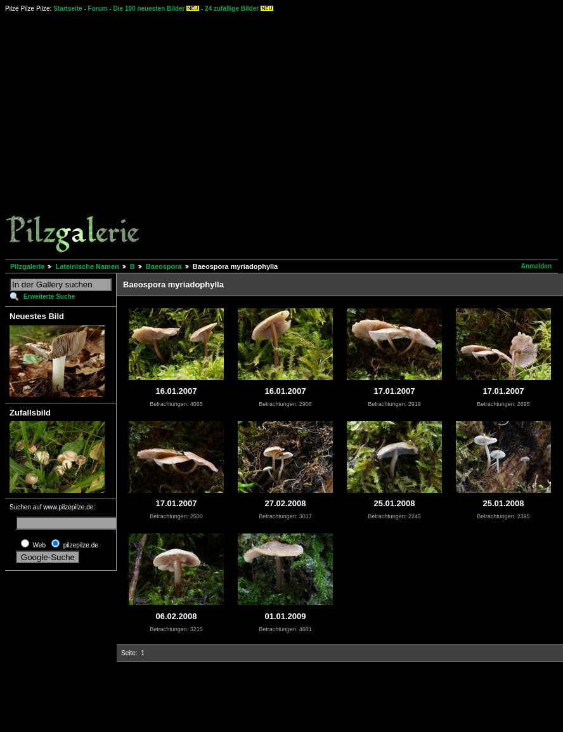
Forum (98, 8)
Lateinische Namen (87, 266)
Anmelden (536, 266)
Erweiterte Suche (49, 296)
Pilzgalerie (27, 266)
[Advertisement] (119, 135)
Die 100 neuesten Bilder (149, 8)
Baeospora (164, 266)
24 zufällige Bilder (232, 8)
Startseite (67, 8)
